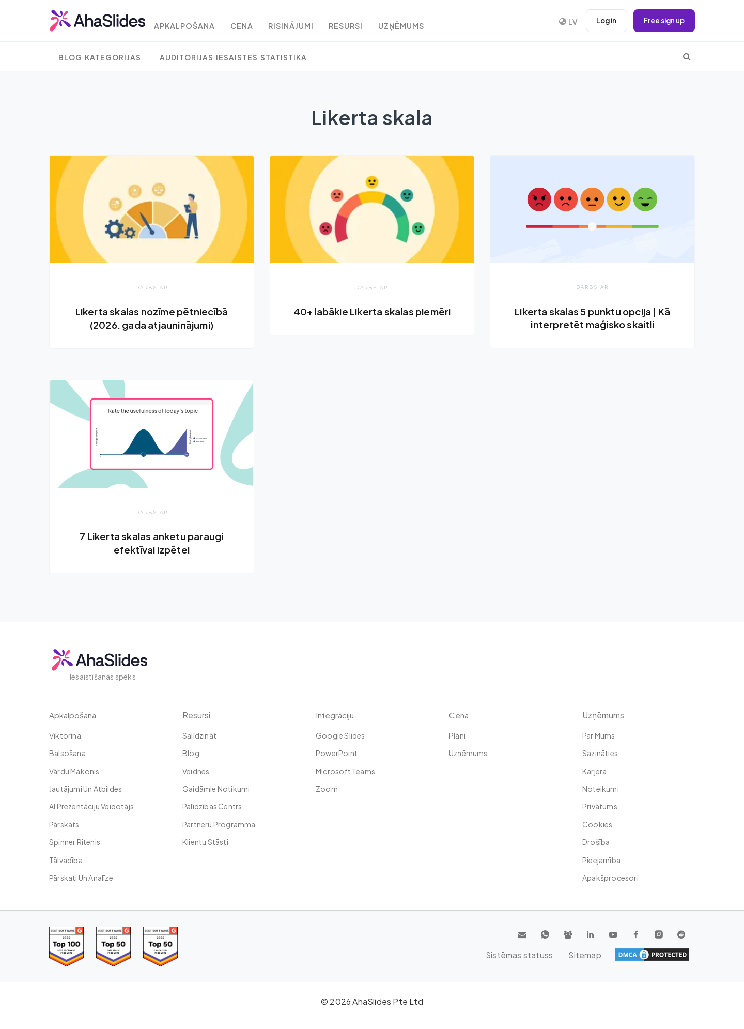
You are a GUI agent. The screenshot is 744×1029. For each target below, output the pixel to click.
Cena (253, 22)
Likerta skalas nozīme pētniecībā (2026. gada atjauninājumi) (152, 318)
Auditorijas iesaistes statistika (233, 57)
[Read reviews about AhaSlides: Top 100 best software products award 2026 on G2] (66, 946)
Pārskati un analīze (81, 877)
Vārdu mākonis (74, 771)
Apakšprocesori (610, 877)
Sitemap (672, 954)
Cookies (597, 824)
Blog (190, 753)
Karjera (594, 771)
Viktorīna (65, 735)
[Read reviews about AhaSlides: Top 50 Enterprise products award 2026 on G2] (160, 946)
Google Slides (340, 735)
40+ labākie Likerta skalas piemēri (372, 311)
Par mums (598, 735)
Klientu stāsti (205, 842)
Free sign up (662, 20)
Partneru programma (219, 824)
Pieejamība (601, 860)
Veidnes (195, 771)
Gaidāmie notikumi (216, 788)
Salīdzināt (199, 735)
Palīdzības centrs (212, 806)
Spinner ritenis (74, 842)
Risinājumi (306, 22)
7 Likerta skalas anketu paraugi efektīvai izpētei (151, 543)
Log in (602, 20)
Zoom (327, 788)
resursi (364, 22)
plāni (457, 735)
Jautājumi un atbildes (85, 788)
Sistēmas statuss (610, 954)
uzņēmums (423, 22)
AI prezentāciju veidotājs (91, 806)
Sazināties (600, 753)
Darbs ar (151, 287)
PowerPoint (337, 753)
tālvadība (66, 860)
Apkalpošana (193, 22)
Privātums (599, 806)
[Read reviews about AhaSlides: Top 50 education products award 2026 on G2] (113, 946)
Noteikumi (600, 788)
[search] (687, 56)
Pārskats (64, 824)
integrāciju (336, 715)
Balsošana (67, 753)
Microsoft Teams (345, 771)
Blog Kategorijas (99, 57)
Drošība (596, 842)
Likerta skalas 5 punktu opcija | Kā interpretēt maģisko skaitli (592, 318)
